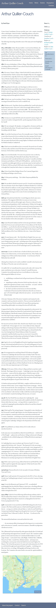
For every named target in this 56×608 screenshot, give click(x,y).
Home (31, 3)
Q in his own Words (48, 62)
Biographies (50, 3)
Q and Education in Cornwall (48, 67)
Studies (42, 3)
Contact (17, 605)
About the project (7, 605)
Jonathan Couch (48, 38)
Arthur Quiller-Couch (12, 3)
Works (36, 3)
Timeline (51, 5)
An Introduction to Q (49, 54)
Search (23, 605)
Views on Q (48, 58)
